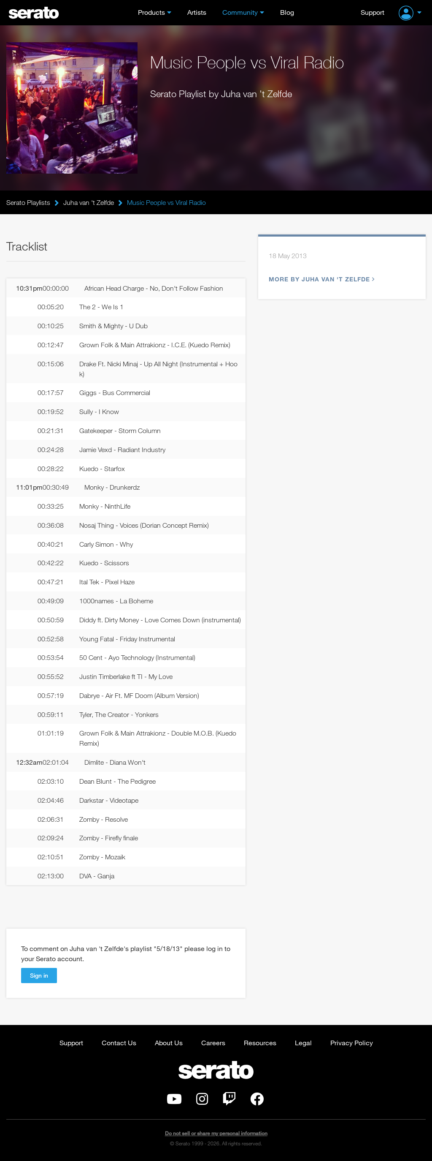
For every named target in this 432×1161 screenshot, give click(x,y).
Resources (260, 1042)
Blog (287, 12)
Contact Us (119, 1042)
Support (372, 12)
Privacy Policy (351, 1042)
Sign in (39, 975)
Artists (196, 12)
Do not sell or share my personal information (216, 1133)
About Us (169, 1042)
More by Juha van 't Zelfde (321, 279)
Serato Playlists (28, 202)
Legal (303, 1042)
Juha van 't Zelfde (88, 202)
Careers (213, 1042)
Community (240, 12)
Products (151, 12)
